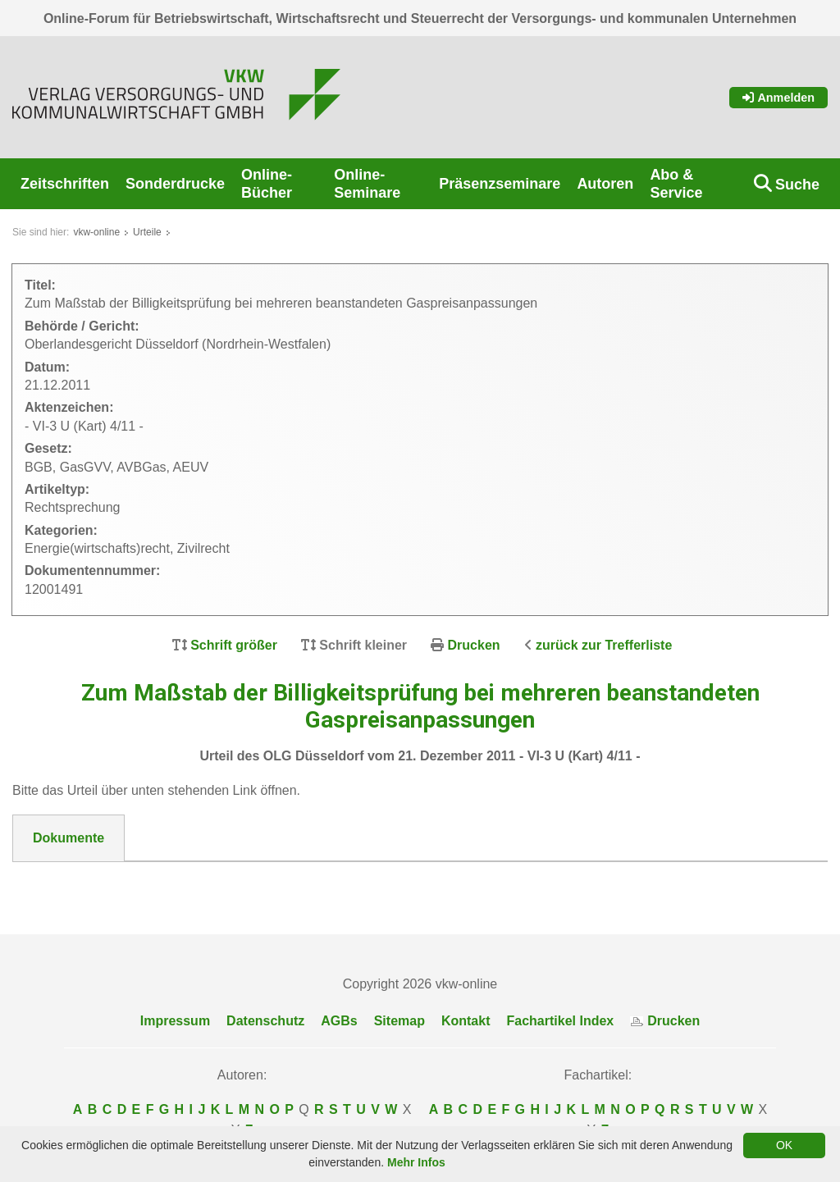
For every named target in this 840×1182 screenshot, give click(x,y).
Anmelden (778, 97)
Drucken (474, 645)
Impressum (175, 1021)
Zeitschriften (65, 184)
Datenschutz (265, 1021)
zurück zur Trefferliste (604, 645)
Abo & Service (676, 184)
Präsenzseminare (499, 184)
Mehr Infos (416, 1162)
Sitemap (399, 1021)
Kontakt (466, 1021)
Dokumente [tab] (68, 838)
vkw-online (96, 232)
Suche (797, 184)
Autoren (605, 184)
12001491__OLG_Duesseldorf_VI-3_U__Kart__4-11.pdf (203, 881)
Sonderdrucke (175, 184)
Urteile (147, 232)
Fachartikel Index (560, 1021)
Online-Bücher (266, 184)
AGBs (339, 1021)
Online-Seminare (367, 184)
